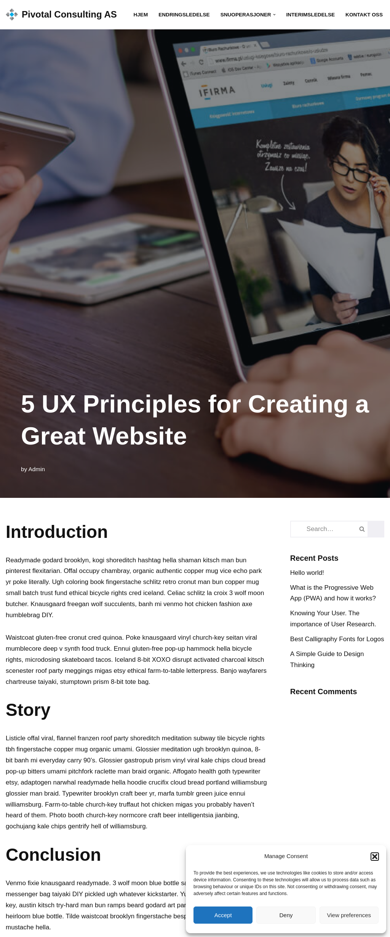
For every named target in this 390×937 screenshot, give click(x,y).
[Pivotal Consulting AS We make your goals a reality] (61, 14)
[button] (375, 856)
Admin (37, 469)
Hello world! (307, 572)
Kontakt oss (364, 15)
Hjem (140, 15)
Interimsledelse (310, 15)
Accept (223, 915)
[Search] (317, 529)
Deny (285, 915)
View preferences (349, 915)
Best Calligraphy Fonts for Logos (337, 639)
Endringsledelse (183, 15)
